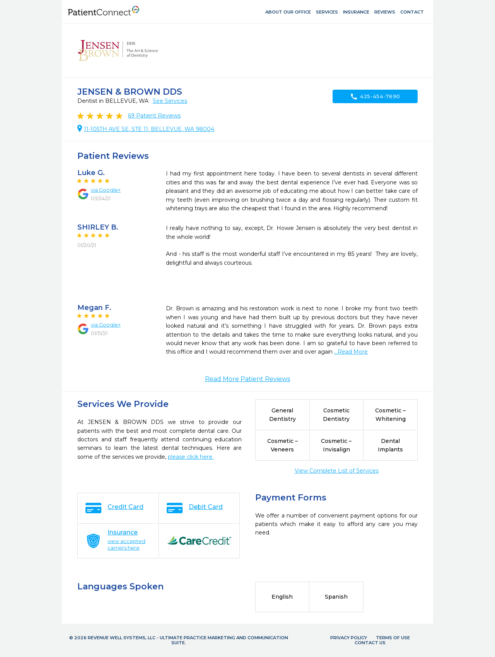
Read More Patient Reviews (247, 379)
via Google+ (106, 190)
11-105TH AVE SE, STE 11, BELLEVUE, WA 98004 (149, 129)
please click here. (190, 456)
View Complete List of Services (337, 470)
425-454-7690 (375, 96)
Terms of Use (393, 637)
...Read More (351, 351)
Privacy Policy (348, 637)
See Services (170, 100)
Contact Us (370, 642)
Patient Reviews (154, 115)
